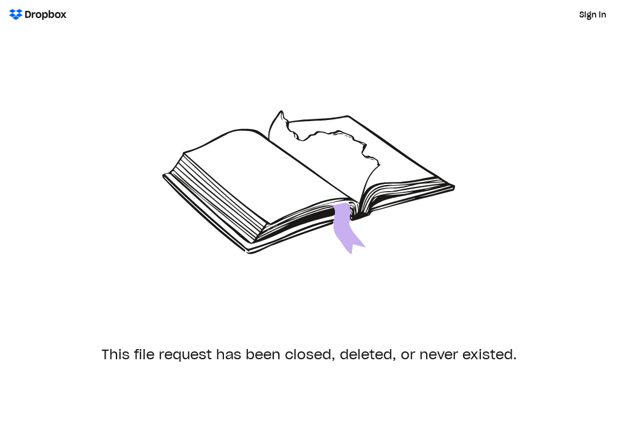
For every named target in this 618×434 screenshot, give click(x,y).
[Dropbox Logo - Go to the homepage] (38, 14)
